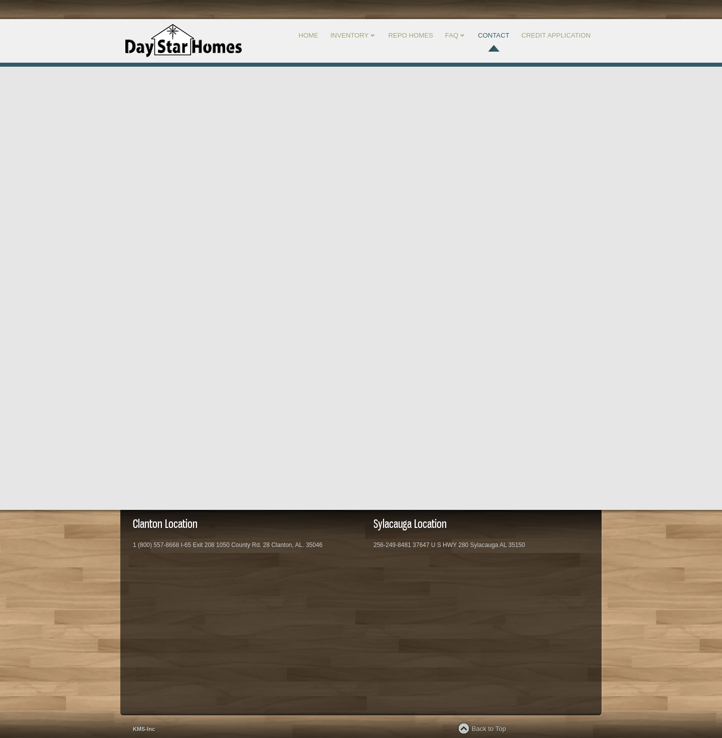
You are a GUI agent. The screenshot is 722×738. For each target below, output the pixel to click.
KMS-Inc (144, 729)
